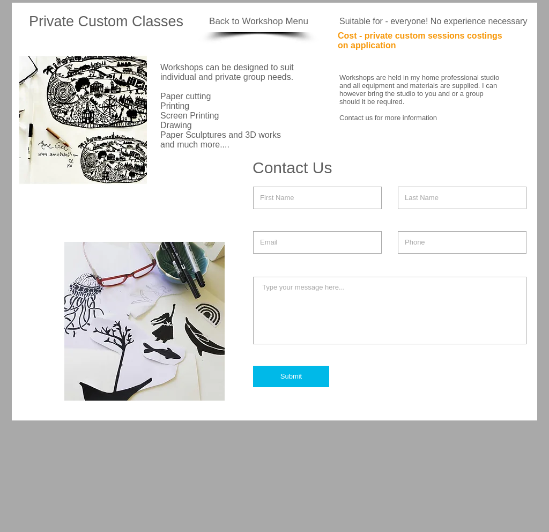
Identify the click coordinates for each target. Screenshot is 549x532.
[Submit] (291, 376)
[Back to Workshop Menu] (258, 21)
